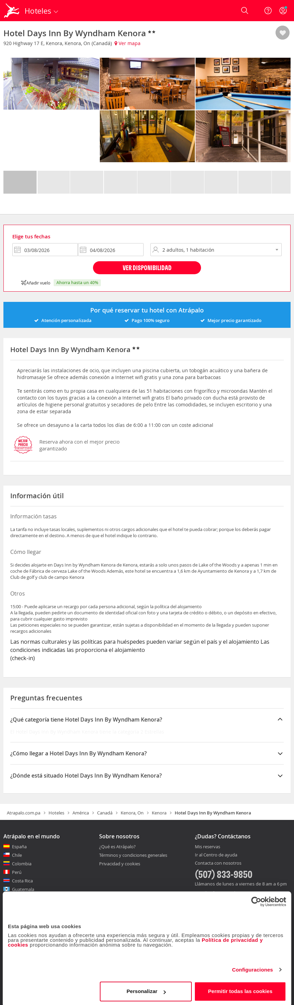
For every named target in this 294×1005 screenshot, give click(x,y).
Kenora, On (132, 813)
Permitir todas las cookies (240, 989)
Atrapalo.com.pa (23, 813)
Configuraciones (252, 968)
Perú (17, 872)
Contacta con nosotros (218, 863)
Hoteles (56, 813)
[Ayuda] (268, 10)
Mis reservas (207, 847)
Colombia (21, 864)
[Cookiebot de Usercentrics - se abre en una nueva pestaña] (256, 900)
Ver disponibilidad (147, 267)
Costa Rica (22, 881)
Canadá (104, 813)
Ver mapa (128, 43)
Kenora (159, 813)
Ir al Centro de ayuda (216, 855)
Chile (17, 855)
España (19, 846)
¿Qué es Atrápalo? (117, 846)
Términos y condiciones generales (133, 855)
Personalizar (145, 989)
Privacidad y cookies (119, 864)
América (80, 813)
